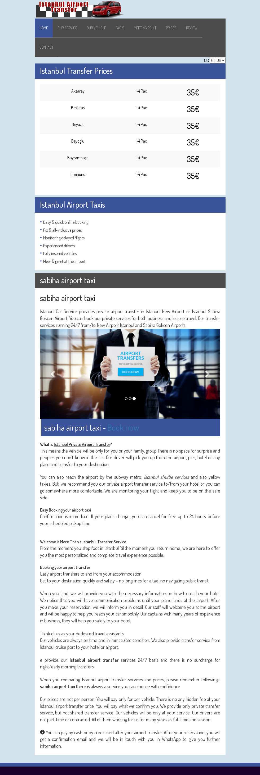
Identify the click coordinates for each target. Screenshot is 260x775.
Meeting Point (145, 28)
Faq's (120, 28)
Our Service (67, 28)
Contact (46, 47)
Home (43, 28)
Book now (123, 427)
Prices (171, 28)
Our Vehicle (96, 28)
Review (191, 28)
